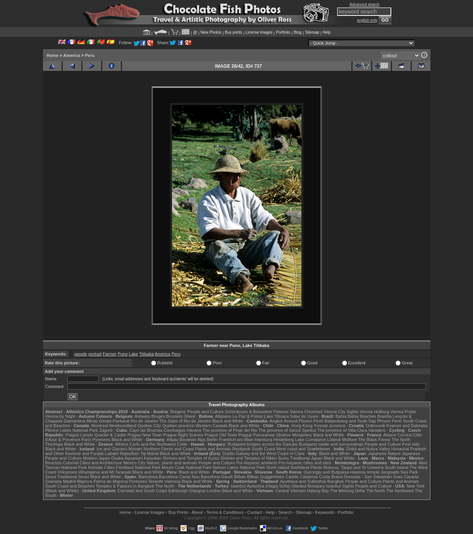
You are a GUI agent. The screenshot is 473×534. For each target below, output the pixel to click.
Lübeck (334, 439)
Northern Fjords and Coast (168, 448)
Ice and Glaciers (111, 448)
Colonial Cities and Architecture (92, 462)
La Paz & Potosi (247, 416)
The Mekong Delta (347, 490)
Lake (133, 354)
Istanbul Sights (340, 486)
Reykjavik (241, 448)
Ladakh (112, 453)
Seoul (50, 476)
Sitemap (312, 32)
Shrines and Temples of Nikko (248, 458)
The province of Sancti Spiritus (287, 430)
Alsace (389, 435)
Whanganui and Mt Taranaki (104, 472)
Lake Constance (310, 439)
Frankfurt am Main (236, 439)
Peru (89, 55)
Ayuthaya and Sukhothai (303, 481)
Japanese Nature (384, 453)
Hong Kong (302, 425)
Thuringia (54, 444)
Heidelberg (283, 439)
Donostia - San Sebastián (368, 476)
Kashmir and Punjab (84, 453)
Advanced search (364, 4)
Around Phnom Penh (303, 421)
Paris (86, 439)
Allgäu (173, 439)
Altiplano (223, 416)
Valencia (173, 481)
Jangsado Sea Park (399, 472)
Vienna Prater (403, 411)
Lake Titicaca (276, 416)
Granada (53, 481)
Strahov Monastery (294, 435)
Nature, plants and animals (171, 462)
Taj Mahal (149, 453)
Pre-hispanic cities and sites (305, 462)
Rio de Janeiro (144, 421)
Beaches (53, 462)
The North (400, 439)
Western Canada (211, 425)
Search (285, 512)
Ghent (189, 416)
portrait (94, 354)
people (80, 354)
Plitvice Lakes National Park (71, 430)
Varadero (376, 430)
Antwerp (142, 416)
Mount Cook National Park (186, 467)
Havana (194, 430)
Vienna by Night (60, 416)
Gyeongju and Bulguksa (326, 472)
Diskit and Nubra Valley (368, 448)
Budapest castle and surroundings (331, 444)
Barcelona (148, 476)
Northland (300, 467)
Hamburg (263, 439)
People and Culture (205, 411)
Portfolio (283, 32)
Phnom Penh (389, 421)
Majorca (84, 481)
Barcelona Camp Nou (179, 476)
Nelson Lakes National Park (239, 467)
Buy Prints (178, 512)
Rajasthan (129, 453)
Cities (109, 467)
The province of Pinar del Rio (229, 430)
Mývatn (135, 448)
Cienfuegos (175, 430)
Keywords (324, 512)
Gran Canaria (406, 476)
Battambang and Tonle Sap (350, 421)
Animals (95, 467)
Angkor (276, 421)
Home (53, 55)
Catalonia (309, 476)
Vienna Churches (306, 411)
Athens (121, 444)
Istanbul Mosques (308, 486)
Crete (182, 444)
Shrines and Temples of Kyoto (191, 458)
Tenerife (155, 481)
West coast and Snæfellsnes (303, 448)
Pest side (411, 444)
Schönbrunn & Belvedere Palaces (257, 411)
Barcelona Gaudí (217, 476)
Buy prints (233, 32)
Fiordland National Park (138, 467)
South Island (396, 467)
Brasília (384, 416)
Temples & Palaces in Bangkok (125, 486)
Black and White (227, 421)
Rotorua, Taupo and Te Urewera (353, 467)
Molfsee (349, 439)
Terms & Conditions (224, 512)
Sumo (283, 458)
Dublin (228, 453)
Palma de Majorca (110, 481)
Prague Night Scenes (183, 435)
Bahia (340, 416)
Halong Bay (318, 490)
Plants (316, 467)
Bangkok (335, 481)
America (71, 55)
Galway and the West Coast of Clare (270, 453)
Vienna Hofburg (374, 411)
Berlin (212, 439)
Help (327, 32)
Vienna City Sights (340, 411)
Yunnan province (330, 425)
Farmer (109, 354)
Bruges (158, 416)
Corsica (404, 435)
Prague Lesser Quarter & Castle (95, 435)
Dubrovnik (375, 425)
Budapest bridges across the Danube (262, 444)
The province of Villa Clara (342, 430)
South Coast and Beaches (70, 486)
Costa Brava (330, 476)
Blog (297, 32)
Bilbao (240, 476)
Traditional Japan (306, 458)
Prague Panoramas (256, 435)
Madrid (69, 481)
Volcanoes (67, 472)
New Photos (211, 32)
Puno (123, 354)
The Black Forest (374, 439)
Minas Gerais (99, 421)
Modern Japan (96, 458)
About (197, 512)
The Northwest (400, 490)
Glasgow (197, 490)
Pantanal (121, 421)
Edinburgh (177, 490)
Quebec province (178, 425)
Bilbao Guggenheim (266, 476)
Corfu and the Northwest (152, 444)
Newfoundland (122, 425)
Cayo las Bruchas (146, 430)
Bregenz (178, 411)
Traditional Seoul (73, 476)
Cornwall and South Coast (142, 490)
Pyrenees (101, 439)
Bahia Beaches (361, 416)
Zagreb (106, 430)
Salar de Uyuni (304, 416)
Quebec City (149, 425)
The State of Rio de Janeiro (185, 421)
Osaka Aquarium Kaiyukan (136, 458)
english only (367, 20)
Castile (292, 476)
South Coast (263, 448)
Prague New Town (144, 435)
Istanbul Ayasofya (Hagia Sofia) (260, 486)
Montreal (99, 425)
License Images (150, 512)
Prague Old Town (221, 435)
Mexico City (134, 462)
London (213, 490)
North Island (278, 467)
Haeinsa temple (364, 472)
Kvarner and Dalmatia (406, 425)
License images (259, 32)
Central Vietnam (290, 490)
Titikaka (146, 354)
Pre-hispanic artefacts (256, 462)
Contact (254, 512)
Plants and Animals (213, 448)
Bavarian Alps (193, 439)
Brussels (174, 416)
